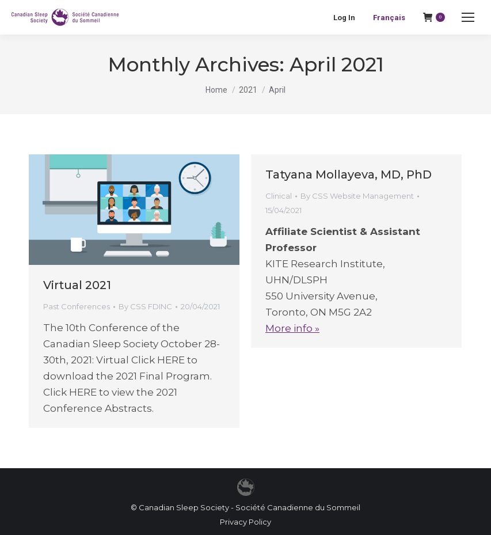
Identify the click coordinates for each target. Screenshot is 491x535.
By (145, 306)
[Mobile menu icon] (467, 17)
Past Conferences (76, 306)
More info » (292, 328)
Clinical (278, 195)
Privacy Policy (245, 521)
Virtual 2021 (77, 285)
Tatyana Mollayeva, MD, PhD (348, 174)
